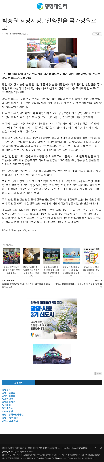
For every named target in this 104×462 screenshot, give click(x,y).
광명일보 (6, 389)
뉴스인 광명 (7, 399)
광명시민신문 (8, 392)
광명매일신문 (8, 395)
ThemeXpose (60, 458)
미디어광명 (7, 411)
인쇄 (97, 34)
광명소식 (18, 382)
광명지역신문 (8, 402)
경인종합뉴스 (8, 408)
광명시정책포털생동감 (13, 414)
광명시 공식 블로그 (11, 417)
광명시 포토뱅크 (10, 421)
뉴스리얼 (6, 405)
